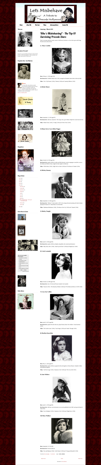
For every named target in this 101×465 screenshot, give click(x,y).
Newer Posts (43, 458)
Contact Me (65, 25)
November (22, 186)
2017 (20, 178)
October (21, 188)
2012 (20, 206)
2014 (20, 183)
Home (21, 25)
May (21, 196)
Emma (24, 83)
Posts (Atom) (64, 461)
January (21, 204)
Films (44, 25)
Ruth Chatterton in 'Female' (23, 268)
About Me (28, 25)
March (21, 198)
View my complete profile (22, 92)
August (21, 191)
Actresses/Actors (54, 25)
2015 (20, 181)
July (20, 193)
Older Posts (80, 458)
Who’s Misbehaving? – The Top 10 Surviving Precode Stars (58, 35)
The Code (37, 25)
